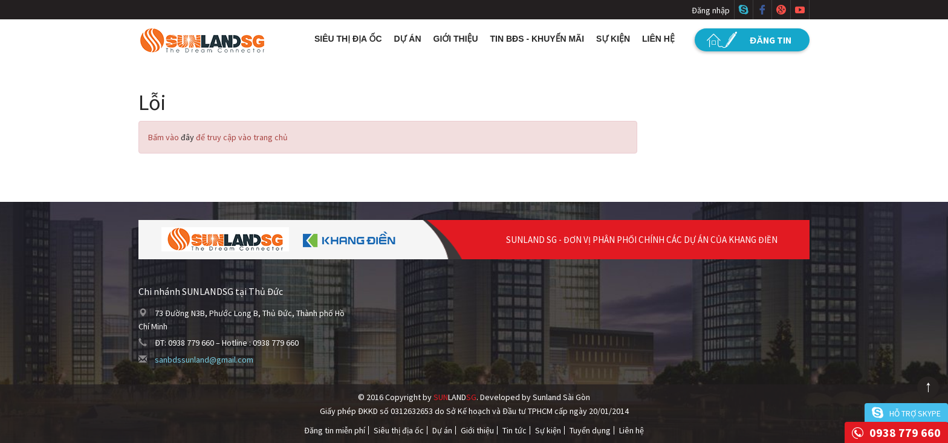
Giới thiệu (455, 39)
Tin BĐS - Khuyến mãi (537, 39)
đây (187, 137)
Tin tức (514, 430)
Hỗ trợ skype (915, 413)
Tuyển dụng (590, 430)
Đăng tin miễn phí (334, 430)
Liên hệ (658, 39)
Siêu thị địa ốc (348, 39)
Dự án (407, 39)
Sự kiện (613, 39)
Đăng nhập (711, 10)
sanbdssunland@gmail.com (204, 359)
